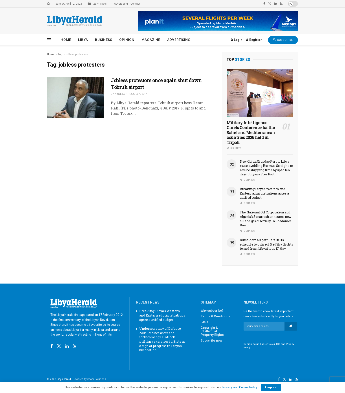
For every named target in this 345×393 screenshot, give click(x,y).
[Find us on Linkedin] (67, 346)
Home (66, 40)
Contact (135, 3)
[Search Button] (48, 3)
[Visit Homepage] (74, 21)
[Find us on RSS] (74, 346)
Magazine (150, 40)
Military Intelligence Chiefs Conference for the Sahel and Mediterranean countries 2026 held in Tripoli (251, 132)
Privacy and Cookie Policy (239, 387)
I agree (271, 387)
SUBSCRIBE (283, 40)
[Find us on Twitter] (59, 346)
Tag (60, 54)
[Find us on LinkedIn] (290, 379)
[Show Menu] (49, 39)
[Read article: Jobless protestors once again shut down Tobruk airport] (75, 97)
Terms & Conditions (215, 316)
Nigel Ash (121, 94)
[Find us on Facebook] (51, 346)
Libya (83, 40)
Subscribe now (211, 340)
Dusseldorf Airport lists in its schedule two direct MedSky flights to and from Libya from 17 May (266, 244)
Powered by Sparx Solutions (89, 379)
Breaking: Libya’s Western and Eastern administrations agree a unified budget (264, 193)
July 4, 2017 (138, 94)
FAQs (204, 322)
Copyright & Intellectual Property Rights (212, 331)
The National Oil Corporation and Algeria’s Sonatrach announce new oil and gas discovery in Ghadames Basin (266, 218)
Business (103, 40)
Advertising (121, 3)
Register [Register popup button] (254, 40)
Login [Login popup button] (236, 40)
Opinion (126, 40)
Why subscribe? (212, 310)
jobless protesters (77, 54)
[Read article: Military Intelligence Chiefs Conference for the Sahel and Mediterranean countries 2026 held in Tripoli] (260, 93)
